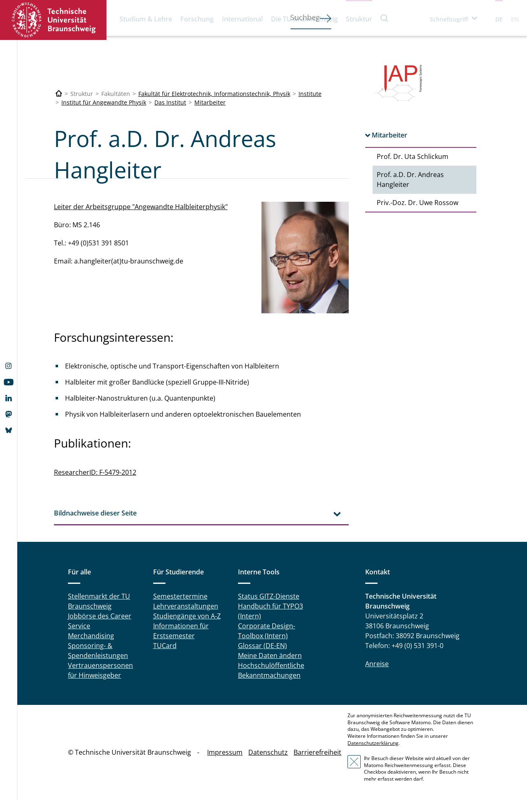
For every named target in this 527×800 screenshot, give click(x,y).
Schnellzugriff (449, 19)
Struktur (359, 18)
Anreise (377, 663)
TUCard (165, 645)
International (242, 18)
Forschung (197, 18)
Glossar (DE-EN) (262, 645)
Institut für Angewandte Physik (103, 102)
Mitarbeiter (210, 102)
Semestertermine (180, 596)
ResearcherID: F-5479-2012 (95, 472)
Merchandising (91, 635)
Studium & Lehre (145, 18)
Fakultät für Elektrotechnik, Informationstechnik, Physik (214, 94)
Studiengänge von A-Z (187, 615)
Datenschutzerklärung (373, 742)
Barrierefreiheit (317, 752)
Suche (384, 18)
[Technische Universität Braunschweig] (59, 94)
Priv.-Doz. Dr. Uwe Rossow (417, 202)
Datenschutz (268, 752)
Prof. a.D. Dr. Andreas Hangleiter (410, 179)
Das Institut (170, 102)
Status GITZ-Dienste (268, 596)
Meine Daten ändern (270, 655)
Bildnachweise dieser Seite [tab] (95, 513)
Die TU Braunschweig (304, 18)
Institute (310, 94)
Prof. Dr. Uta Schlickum (412, 156)
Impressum (225, 752)
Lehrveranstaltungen (185, 606)
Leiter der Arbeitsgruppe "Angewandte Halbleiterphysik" (141, 206)
